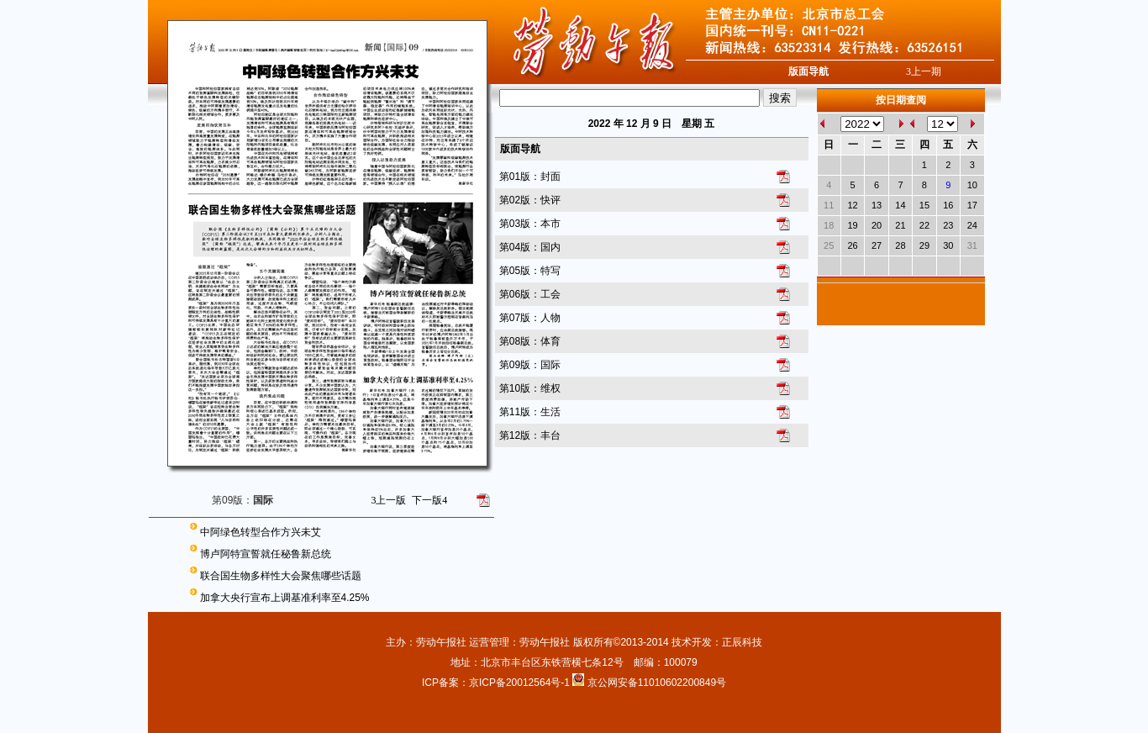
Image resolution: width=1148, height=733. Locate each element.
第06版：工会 (530, 294)
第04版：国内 (530, 247)
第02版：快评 (530, 200)
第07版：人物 (530, 318)
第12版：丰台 (530, 435)
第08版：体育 (530, 341)
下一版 (429, 500)
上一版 (388, 500)
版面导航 (808, 71)
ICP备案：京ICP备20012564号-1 (497, 682)
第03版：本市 (530, 223)
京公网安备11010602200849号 (656, 682)
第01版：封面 (530, 176)
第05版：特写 (530, 271)
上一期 (923, 71)
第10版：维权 (530, 388)
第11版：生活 (530, 412)
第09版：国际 (530, 365)
